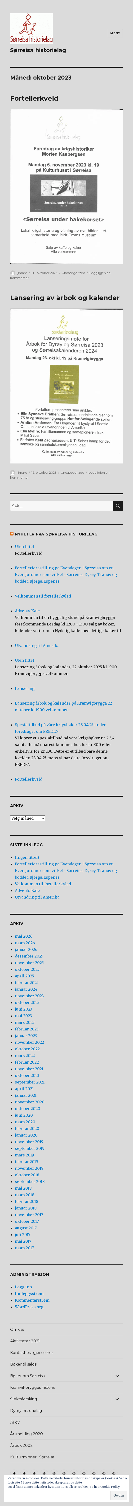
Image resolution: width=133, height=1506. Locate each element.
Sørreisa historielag (38, 50)
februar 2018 (26, 1201)
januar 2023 (26, 1035)
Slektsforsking (23, 1399)
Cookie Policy (110, 1486)
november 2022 (29, 1042)
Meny (115, 33)
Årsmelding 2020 (26, 1434)
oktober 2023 (27, 1002)
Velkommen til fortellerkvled (43, 596)
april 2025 (24, 976)
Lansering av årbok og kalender (65, 298)
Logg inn (23, 1287)
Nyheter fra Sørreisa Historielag (56, 534)
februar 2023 (27, 1029)
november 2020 (29, 1102)
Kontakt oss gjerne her (31, 1352)
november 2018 (29, 1168)
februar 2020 (27, 1128)
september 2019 (29, 1148)
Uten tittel (24, 546)
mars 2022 (25, 1055)
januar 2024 (26, 989)
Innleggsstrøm (29, 1293)
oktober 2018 (27, 1175)
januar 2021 (25, 1095)
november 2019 (29, 1141)
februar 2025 (27, 982)
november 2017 (29, 1214)
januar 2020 (26, 1135)
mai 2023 (23, 1015)
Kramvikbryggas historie (32, 1387)
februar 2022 (27, 1062)
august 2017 (26, 1228)
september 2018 (30, 1181)
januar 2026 (26, 949)
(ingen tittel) (27, 857)
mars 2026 (25, 942)
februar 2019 (26, 1161)
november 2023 (29, 996)
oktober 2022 (27, 1049)
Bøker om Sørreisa (27, 1376)
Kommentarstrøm (32, 1300)
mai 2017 (23, 1241)
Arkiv (15, 1422)
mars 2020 (25, 1121)
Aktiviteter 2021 (25, 1341)
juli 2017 (22, 1234)
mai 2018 (23, 1188)
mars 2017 (24, 1247)
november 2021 (29, 1068)
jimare (22, 273)
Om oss (17, 1329)
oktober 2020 (27, 1108)
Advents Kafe (27, 610)
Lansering (25, 688)
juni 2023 (23, 1009)
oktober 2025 (27, 969)
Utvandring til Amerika (37, 645)
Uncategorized (73, 273)
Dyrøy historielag (26, 1410)
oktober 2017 (27, 1221)
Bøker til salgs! (23, 1364)
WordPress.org (29, 1306)
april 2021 (24, 1088)
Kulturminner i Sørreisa (32, 1457)
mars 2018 (24, 1194)
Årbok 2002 (21, 1445)
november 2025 (29, 962)
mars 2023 (25, 1022)
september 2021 (29, 1082)
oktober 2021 (27, 1075)
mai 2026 (23, 936)
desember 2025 (29, 956)
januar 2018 (26, 1208)
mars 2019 (24, 1155)
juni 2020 (24, 1115)
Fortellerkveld (34, 98)
